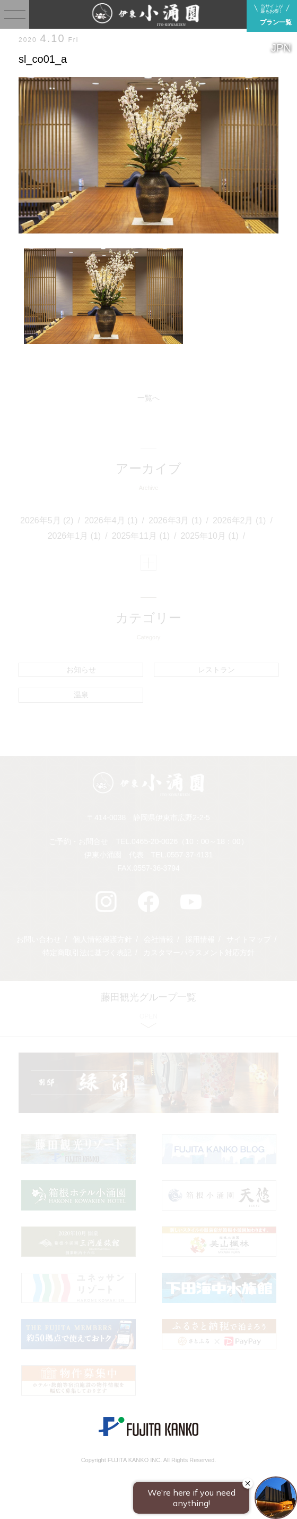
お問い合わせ (38, 939)
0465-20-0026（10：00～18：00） (190, 841)
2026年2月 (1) (239, 520)
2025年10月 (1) (209, 535)
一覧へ (148, 398)
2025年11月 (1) (141, 535)
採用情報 (200, 939)
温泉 (81, 694)
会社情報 (158, 939)
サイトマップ (248, 939)
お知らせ (81, 669)
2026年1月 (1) (74, 535)
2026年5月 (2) (47, 520)
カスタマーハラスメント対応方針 (199, 952)
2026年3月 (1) (175, 520)
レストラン (216, 669)
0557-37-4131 (190, 854)
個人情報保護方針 (102, 939)
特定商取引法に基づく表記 (87, 952)
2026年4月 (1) (111, 520)
